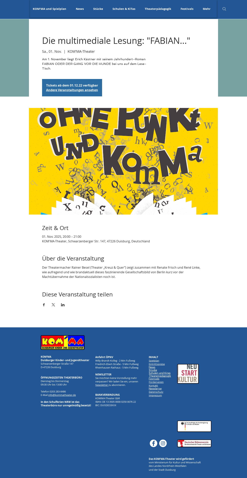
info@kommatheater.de (62, 395)
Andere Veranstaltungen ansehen (72, 90)
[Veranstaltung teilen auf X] (53, 304)
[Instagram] (163, 443)
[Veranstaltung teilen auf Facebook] (44, 304)
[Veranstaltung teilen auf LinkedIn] (63, 304)
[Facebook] (153, 443)
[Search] (224, 9)
